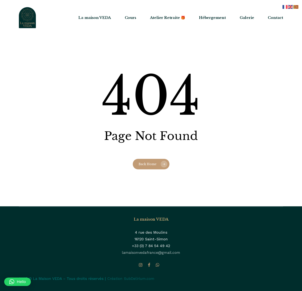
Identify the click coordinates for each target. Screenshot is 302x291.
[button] (17, 282)
